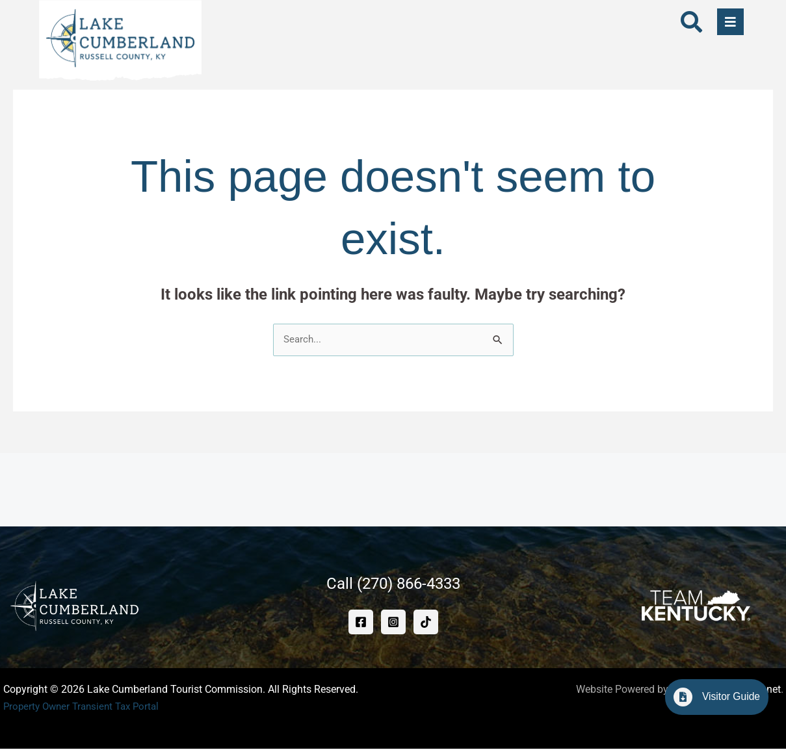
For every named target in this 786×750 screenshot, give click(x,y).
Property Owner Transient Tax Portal (85, 707)
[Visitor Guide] (677, 696)
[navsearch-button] (692, 24)
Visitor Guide (728, 696)
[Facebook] (360, 623)
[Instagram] (393, 623)
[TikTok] (425, 623)
